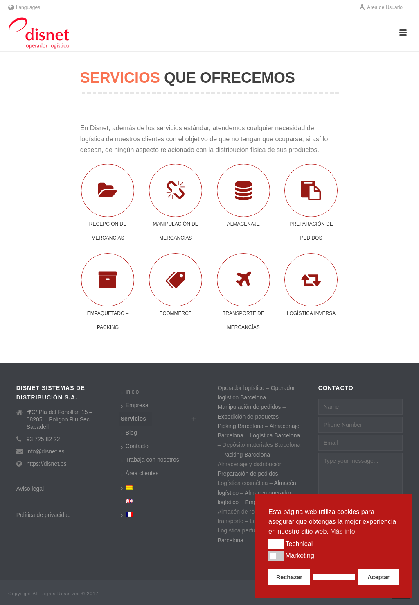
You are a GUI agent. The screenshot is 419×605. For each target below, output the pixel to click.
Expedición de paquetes (248, 416)
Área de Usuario (381, 7)
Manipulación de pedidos (249, 406)
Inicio (130, 392)
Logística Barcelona (275, 435)
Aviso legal (30, 488)
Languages (24, 7)
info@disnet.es (46, 451)
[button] (276, 543)
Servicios (133, 418)
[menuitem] (129, 487)
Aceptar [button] (378, 577)
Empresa (135, 405)
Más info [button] (342, 531)
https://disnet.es (47, 463)
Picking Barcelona (241, 426)
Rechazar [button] (289, 577)
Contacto (135, 446)
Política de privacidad (43, 515)
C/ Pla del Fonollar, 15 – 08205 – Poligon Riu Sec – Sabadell (61, 419)
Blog (129, 433)
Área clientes (140, 473)
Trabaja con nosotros (150, 460)
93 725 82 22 (43, 439)
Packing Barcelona (246, 454)
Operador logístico (241, 388)
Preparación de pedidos (249, 473)
